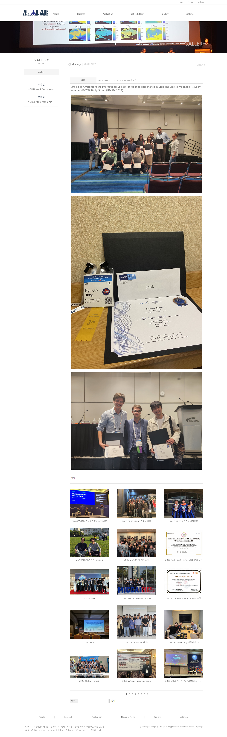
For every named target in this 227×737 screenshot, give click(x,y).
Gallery (41, 72)
